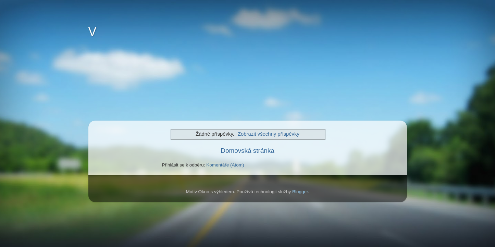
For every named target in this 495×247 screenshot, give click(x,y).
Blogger (300, 191)
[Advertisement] (129, 84)
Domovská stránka (247, 150)
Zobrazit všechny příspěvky (268, 134)
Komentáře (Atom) (225, 165)
